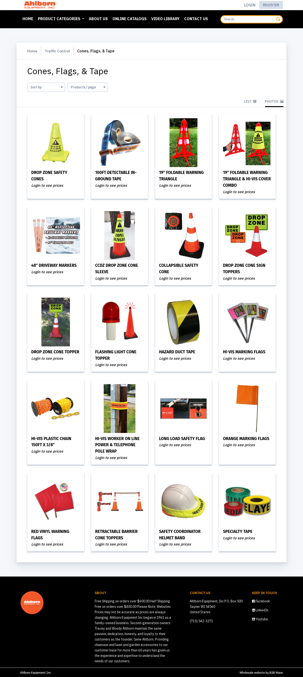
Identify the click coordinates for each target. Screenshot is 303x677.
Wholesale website (252, 672)
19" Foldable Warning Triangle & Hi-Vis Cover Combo (246, 179)
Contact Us (196, 18)
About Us (98, 18)
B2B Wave (276, 672)
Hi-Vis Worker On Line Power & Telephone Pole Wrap (118, 444)
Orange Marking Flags (247, 438)
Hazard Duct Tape (177, 351)
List (250, 101)
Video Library (165, 18)
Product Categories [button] (59, 18)
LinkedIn (260, 609)
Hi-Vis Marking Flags (245, 351)
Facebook (261, 600)
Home (28, 18)
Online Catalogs (129, 18)
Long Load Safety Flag (183, 438)
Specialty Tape (238, 531)
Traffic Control (58, 51)
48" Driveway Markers (54, 265)
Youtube (260, 618)
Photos (274, 101)
